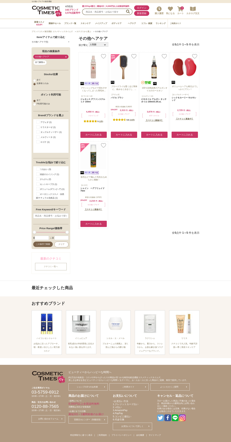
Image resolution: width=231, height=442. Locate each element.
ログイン (141, 7)
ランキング (161, 23)
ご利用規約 (102, 435)
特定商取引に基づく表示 (81, 435)
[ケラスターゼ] (86, 96)
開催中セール (55, 23)
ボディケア (116, 23)
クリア (61, 244)
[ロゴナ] (84, 185)
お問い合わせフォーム (50, 419)
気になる (170, 10)
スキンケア (86, 23)
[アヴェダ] (115, 94)
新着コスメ (39, 23)
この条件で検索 (43, 244)
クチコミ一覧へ (51, 266)
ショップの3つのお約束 (91, 387)
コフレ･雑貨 (146, 23)
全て (37, 80)
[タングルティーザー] (180, 94)
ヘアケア (132, 23)
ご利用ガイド (175, 23)
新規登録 (141, 13)
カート (180, 10)
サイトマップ (155, 435)
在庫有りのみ (41, 83)
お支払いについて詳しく (135, 426)
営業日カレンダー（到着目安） (89, 419)
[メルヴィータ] (147, 96)
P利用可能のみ (41, 104)
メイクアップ (101, 23)
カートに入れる (93, 134)
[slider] (34, 232)
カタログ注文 (192, 10)
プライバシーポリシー (121, 435)
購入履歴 (159, 10)
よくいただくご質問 (173, 387)
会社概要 (140, 435)
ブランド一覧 (70, 23)
